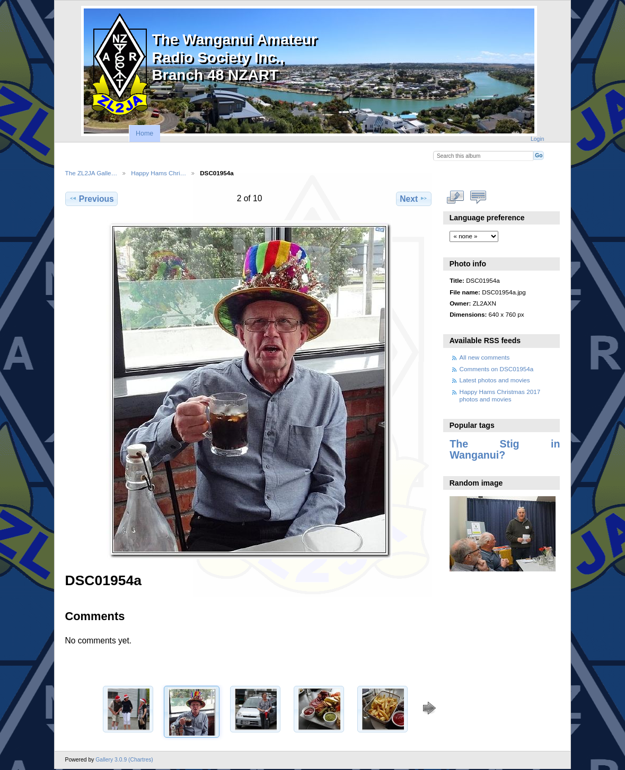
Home (144, 133)
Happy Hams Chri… (158, 172)
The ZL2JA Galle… (91, 172)
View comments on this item (477, 197)
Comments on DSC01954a (497, 368)
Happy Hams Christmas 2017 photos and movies (500, 395)
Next (414, 198)
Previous (91, 198)
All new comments (485, 357)
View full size (455, 197)
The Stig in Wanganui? (505, 449)
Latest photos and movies (495, 380)
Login (537, 139)
